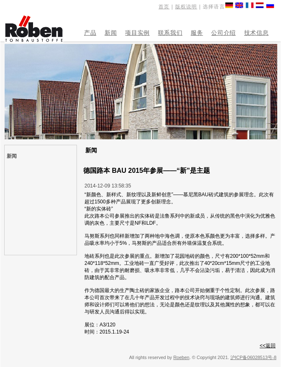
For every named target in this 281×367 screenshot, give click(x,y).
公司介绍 (223, 32)
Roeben (181, 357)
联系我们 (170, 32)
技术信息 (256, 32)
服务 (197, 32)
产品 (90, 32)
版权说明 (186, 7)
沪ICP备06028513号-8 (253, 357)
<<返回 (268, 346)
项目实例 (137, 32)
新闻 (111, 32)
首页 (163, 7)
